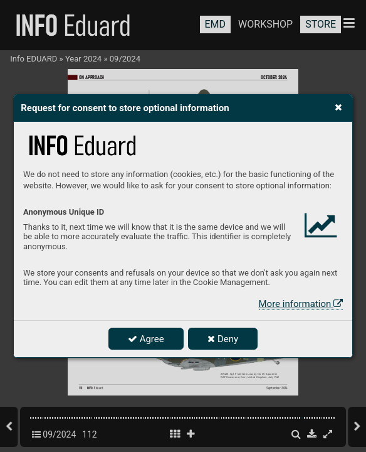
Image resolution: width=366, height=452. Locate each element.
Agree (146, 339)
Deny (222, 339)
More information (301, 303)
